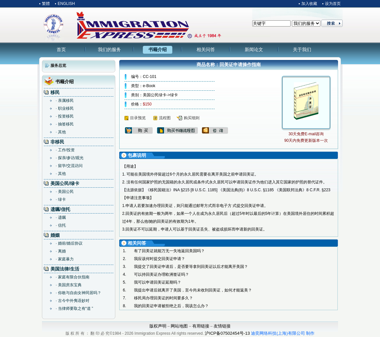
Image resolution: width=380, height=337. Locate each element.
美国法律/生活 (64, 268)
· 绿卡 (61, 199)
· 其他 (61, 132)
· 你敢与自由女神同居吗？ (78, 292)
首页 (61, 49)
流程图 (165, 118)
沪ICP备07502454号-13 (227, 333)
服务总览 (58, 65)
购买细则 (192, 118)
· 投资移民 (65, 116)
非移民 (57, 141)
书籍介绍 (157, 49)
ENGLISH (66, 3)
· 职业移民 (65, 108)
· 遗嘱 (61, 217)
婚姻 (55, 235)
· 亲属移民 (65, 100)
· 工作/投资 (65, 150)
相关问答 (206, 49)
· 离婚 (61, 251)
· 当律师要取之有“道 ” (74, 308)
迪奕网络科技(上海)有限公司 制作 (282, 333)
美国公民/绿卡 (64, 183)
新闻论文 (254, 49)
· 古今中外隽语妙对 (72, 300)
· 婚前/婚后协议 (69, 243)
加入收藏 (309, 3)
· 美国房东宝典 (69, 285)
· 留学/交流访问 (69, 165)
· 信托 (61, 225)
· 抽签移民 (65, 124)
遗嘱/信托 (60, 209)
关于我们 (302, 49)
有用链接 (200, 326)
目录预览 (138, 118)
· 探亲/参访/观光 (70, 158)
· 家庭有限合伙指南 (72, 277)
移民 (55, 92)
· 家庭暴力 (65, 259)
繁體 (46, 3)
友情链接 (222, 326)
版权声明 (157, 326)
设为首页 (333, 3)
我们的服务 (109, 49)
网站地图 (179, 326)
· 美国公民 (65, 191)
